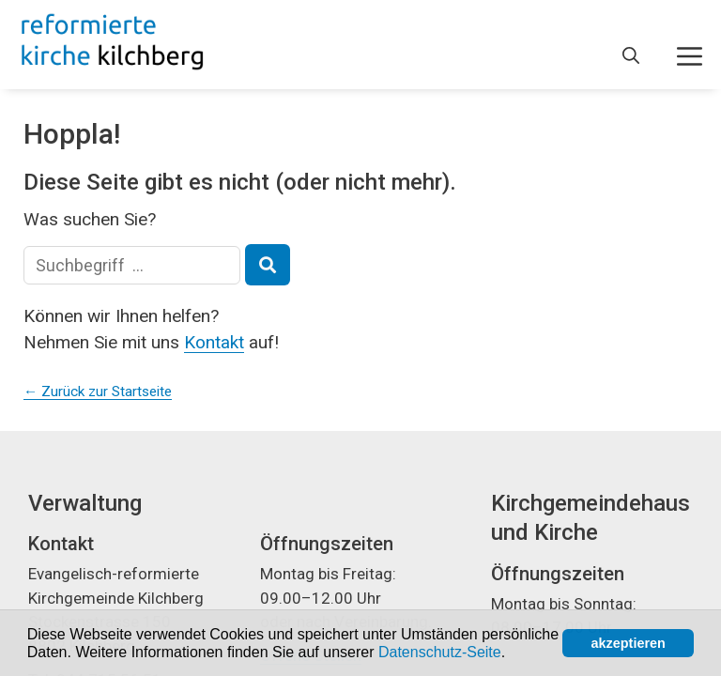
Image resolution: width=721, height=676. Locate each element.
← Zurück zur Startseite (97, 391)
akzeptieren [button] (628, 643)
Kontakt (214, 342)
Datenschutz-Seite (439, 652)
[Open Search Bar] (631, 56)
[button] (512, 653)
